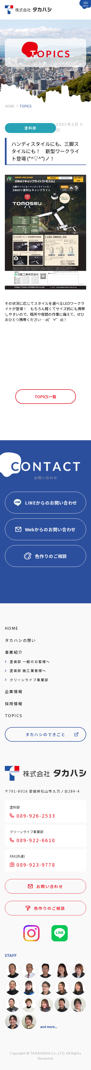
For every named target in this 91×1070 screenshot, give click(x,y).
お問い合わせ (49, 886)
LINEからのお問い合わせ (51, 502)
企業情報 (14, 691)
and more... (48, 1027)
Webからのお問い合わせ (50, 529)
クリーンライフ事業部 (29, 679)
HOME (10, 106)
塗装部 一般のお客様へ (30, 661)
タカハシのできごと (45, 734)
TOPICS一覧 (45, 396)
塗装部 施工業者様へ (28, 670)
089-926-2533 (36, 815)
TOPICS (13, 715)
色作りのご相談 (51, 556)
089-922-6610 (36, 840)
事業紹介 (14, 652)
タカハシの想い (20, 640)
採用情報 (14, 703)
